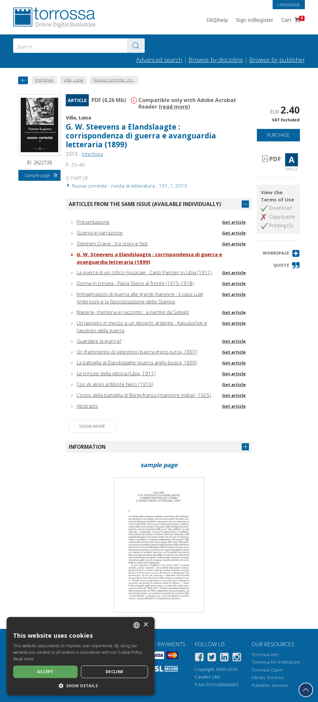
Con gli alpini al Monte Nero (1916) (115, 384)
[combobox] (79, 45)
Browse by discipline (215, 60)
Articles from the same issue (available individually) (145, 204)
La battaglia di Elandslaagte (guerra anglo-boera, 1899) (137, 362)
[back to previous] (23, 80)
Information (87, 446)
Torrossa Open (267, 670)
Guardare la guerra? (99, 341)
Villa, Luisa (78, 117)
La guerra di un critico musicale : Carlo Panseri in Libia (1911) (144, 272)
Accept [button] (45, 671)
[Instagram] (236, 658)
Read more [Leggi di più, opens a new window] (23, 659)
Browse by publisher (277, 60)
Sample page (41, 175)
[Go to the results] (136, 45)
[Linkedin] (224, 658)
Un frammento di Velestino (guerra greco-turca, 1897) (137, 351)
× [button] (145, 624)
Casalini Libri (207, 677)
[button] (281, 253)
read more (174, 106)
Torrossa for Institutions (276, 662)
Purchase (278, 135)
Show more (92, 426)
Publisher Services (270, 685)
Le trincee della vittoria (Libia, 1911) (116, 373)
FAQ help (217, 20)
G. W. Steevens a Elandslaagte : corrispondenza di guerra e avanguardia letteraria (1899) (141, 135)
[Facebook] (199, 658)
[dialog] (81, 656)
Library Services (267, 677)
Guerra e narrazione (100, 232)
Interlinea (92, 154)
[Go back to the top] (306, 690)
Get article (234, 222)
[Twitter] (211, 658)
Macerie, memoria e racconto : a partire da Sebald (133, 312)
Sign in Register (254, 20)
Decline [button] (115, 671)
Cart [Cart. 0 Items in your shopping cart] (292, 20)
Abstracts (87, 406)
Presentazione (93, 221)
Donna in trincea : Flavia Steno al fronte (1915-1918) (135, 283)
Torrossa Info (265, 654)
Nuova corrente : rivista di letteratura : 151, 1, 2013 (126, 185)
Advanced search (159, 60)
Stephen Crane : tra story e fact (112, 243)
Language (289, 5)
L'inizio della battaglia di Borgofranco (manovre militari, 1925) (144, 395)
